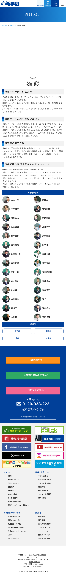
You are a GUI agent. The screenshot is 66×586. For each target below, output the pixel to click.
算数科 (17, 331)
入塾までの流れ (13, 483)
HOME (5, 26)
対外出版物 (42, 498)
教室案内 (11, 487)
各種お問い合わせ (14, 501)
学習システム (43, 476)
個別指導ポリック (14, 516)
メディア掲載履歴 (44, 494)
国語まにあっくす (14, 520)
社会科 (48, 338)
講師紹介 (13, 26)
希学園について (13, 479)
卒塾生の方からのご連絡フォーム (19, 506)
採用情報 (41, 520)
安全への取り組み (44, 483)
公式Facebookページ (16, 527)
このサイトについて (45, 527)
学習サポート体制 (44, 479)
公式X (10, 535)
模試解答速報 (43, 490)
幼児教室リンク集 (14, 524)
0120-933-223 (34, 562)
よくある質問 (12, 498)
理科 (17, 338)
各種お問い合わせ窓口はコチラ (34, 417)
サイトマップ (43, 531)
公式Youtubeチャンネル (17, 531)
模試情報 (41, 487)
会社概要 (41, 516)
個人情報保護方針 (44, 524)
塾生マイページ (44, 535)
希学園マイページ (44, 538)
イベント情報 (12, 494)
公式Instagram (13, 538)
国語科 (48, 331)
